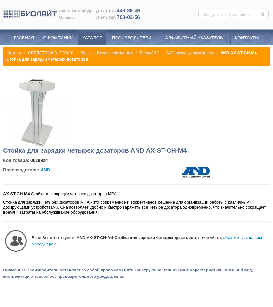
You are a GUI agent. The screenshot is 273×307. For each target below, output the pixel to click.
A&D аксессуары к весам (190, 52)
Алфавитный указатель (194, 37)
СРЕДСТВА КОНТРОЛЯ (51, 52)
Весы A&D (149, 52)
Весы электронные (115, 52)
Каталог (92, 37)
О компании (58, 37)
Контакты (247, 37)
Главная (24, 37)
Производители (132, 37)
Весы (85, 52)
